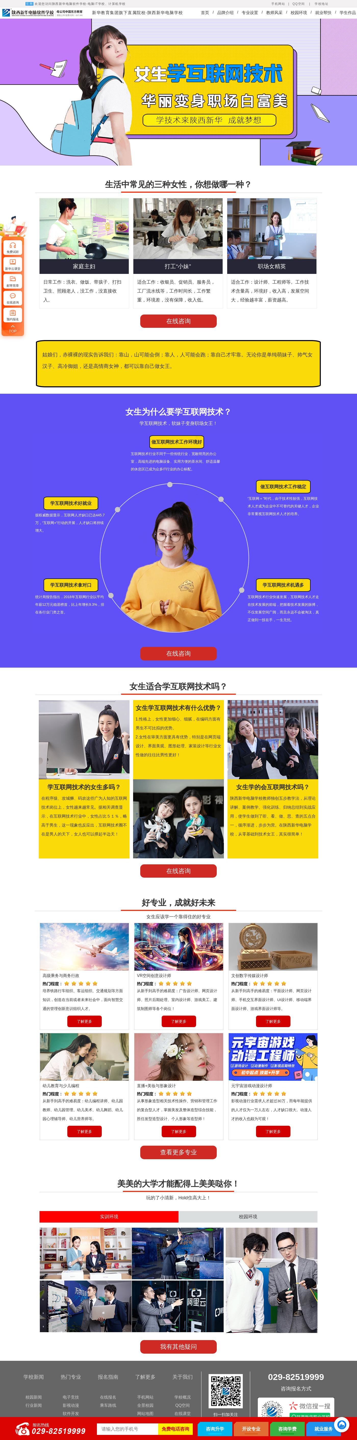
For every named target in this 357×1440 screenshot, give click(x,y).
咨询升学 (215, 1429)
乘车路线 (108, 1405)
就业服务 (323, 1429)
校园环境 (299, 12)
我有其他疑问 (178, 1346)
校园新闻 (34, 1397)
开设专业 (251, 1429)
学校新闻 (33, 1377)
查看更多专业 (178, 1152)
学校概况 (182, 1397)
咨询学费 (287, 1429)
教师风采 (274, 12)
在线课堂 (182, 1413)
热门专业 (71, 1377)
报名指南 (108, 1377)
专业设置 (250, 12)
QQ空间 (182, 1405)
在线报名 (108, 1397)
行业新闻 (34, 1405)
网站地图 (145, 1413)
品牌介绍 (225, 12)
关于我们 (182, 1377)
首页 (205, 12)
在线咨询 (178, 321)
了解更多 (84, 1021)
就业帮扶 (323, 12)
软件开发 (71, 1413)
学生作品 (348, 12)
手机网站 (145, 1397)
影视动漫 (71, 1405)
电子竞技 (71, 1397)
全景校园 (145, 1405)
